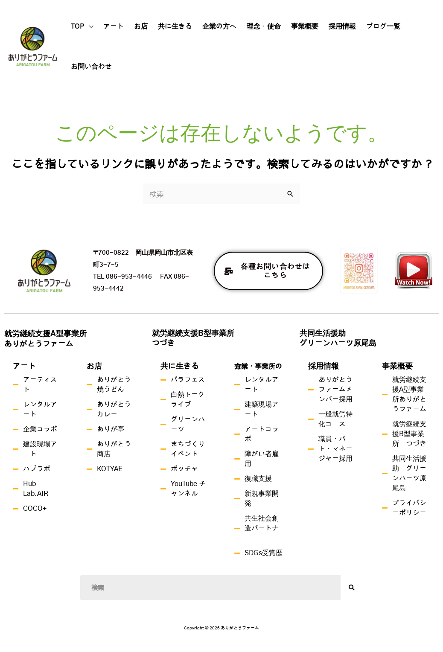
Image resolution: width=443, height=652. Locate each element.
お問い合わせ (91, 66)
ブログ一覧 (383, 26)
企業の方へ (219, 26)
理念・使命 (264, 26)
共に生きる (175, 26)
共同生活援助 (323, 334)
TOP (78, 26)
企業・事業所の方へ (258, 366)
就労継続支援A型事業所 (45, 334)
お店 (141, 26)
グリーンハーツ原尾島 (338, 343)
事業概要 (304, 26)
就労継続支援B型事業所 (193, 334)
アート (113, 26)
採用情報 (342, 26)
